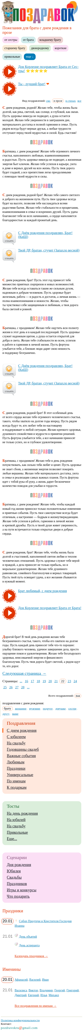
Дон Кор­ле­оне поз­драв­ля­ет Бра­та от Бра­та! (49, 608)
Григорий (72, 990)
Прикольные (17, 832)
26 (11, 687)
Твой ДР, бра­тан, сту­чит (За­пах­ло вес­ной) (48, 250)
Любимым (15, 762)
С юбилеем (16, 737)
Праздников (17, 884)
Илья (43, 995)
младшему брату (50, 39)
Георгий (59, 990)
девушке (60, 708)
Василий (35, 979)
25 (5, 687)
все (79, 100)
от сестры (10, 39)
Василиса (21, 990)
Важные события (21, 756)
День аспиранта (29, 945)
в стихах (70, 100)
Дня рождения (19, 865)
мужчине (34, 708)
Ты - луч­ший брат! (31, 84)
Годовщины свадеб (23, 749)
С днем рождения (22, 730)
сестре (72, 708)
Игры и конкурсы (21, 890)
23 (69, 681)
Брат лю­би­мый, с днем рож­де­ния (42, 591)
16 (26, 681)
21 (56, 681)
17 (32, 681)
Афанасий (21, 979)
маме (15, 713)
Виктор (33, 990)
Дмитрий (21, 995)
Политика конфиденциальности (20, 1020)
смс (48, 100)
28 (23, 687)
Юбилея (14, 871)
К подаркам (17, 787)
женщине (21, 708)
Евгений (33, 995)
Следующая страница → (24, 673)
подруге (48, 708)
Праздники (16, 768)
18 (38, 681)
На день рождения (22, 813)
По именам (16, 781)
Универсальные (20, 775)
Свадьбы (14, 877)
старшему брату (14, 48)
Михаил (53, 995)
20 (50, 681)
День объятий (28, 936)
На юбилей (16, 820)
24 (75, 681)
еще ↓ (30, 56)
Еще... (12, 839)
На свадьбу (16, 743)
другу (5, 713)
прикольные (12, 56)
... (21, 681)
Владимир (46, 990)
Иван (45, 979)
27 (17, 687)
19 (44, 681)
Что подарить (18, 896)
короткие (60, 48)
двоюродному (40, 48)
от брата (28, 39)
